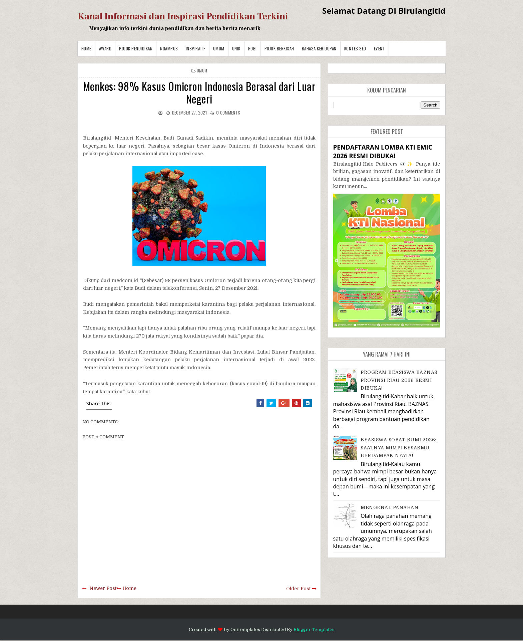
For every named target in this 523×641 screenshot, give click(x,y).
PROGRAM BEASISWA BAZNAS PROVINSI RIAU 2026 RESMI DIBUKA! (399, 380)
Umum (218, 48)
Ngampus (169, 48)
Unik (236, 48)
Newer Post (102, 588)
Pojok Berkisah (279, 48)
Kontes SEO (355, 48)
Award (105, 48)
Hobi (252, 48)
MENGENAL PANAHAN (389, 507)
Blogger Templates (314, 629)
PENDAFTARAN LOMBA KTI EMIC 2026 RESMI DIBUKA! (382, 151)
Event (379, 48)
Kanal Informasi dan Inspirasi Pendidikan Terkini (183, 16)
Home (86, 48)
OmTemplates (245, 629)
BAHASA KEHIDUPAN (319, 48)
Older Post (298, 588)
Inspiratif (195, 48)
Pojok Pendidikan (135, 48)
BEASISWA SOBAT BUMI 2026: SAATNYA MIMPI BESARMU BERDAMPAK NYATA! (398, 447)
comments (228, 112)
